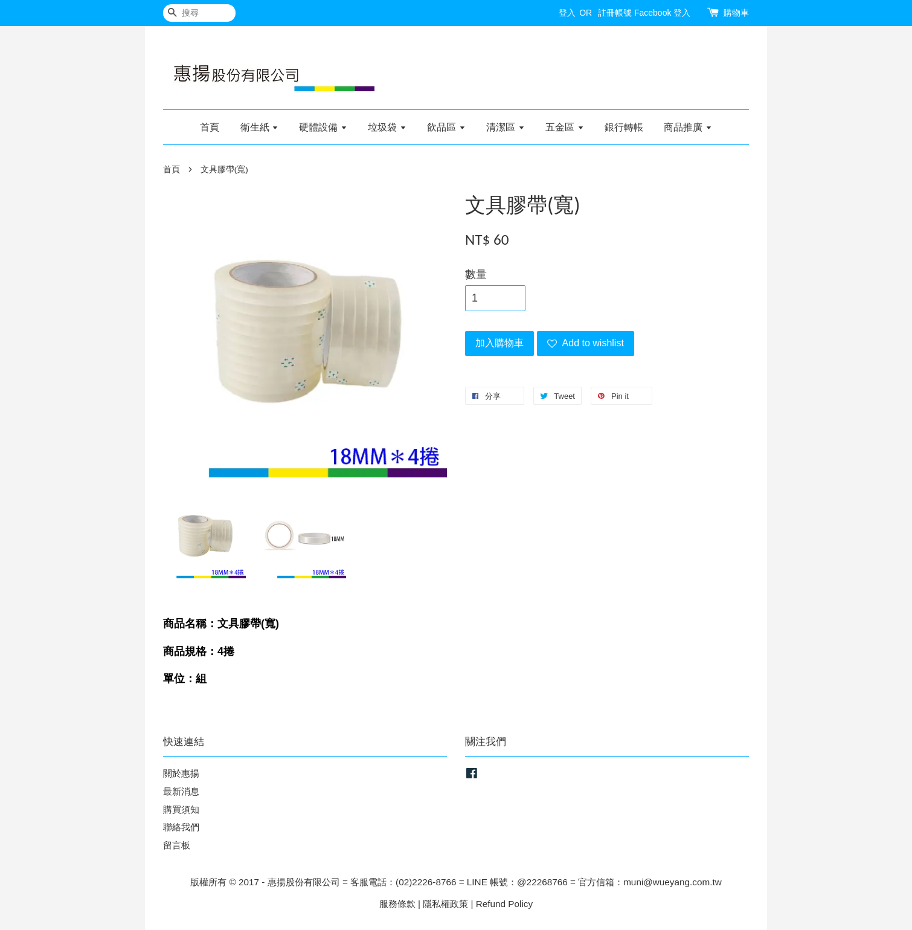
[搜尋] (199, 13)
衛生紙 (259, 127)
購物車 (736, 13)
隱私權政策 (445, 904)
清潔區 (505, 127)
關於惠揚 (181, 773)
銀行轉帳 (624, 127)
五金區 (564, 127)
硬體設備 (323, 127)
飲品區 (446, 127)
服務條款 (397, 904)
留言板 (176, 845)
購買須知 (181, 809)
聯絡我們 (181, 827)
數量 (476, 274)
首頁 (209, 127)
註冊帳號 (615, 13)
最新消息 (181, 791)
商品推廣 (687, 127)
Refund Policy (504, 904)
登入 (567, 13)
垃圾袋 (387, 127)
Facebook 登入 (662, 13)
